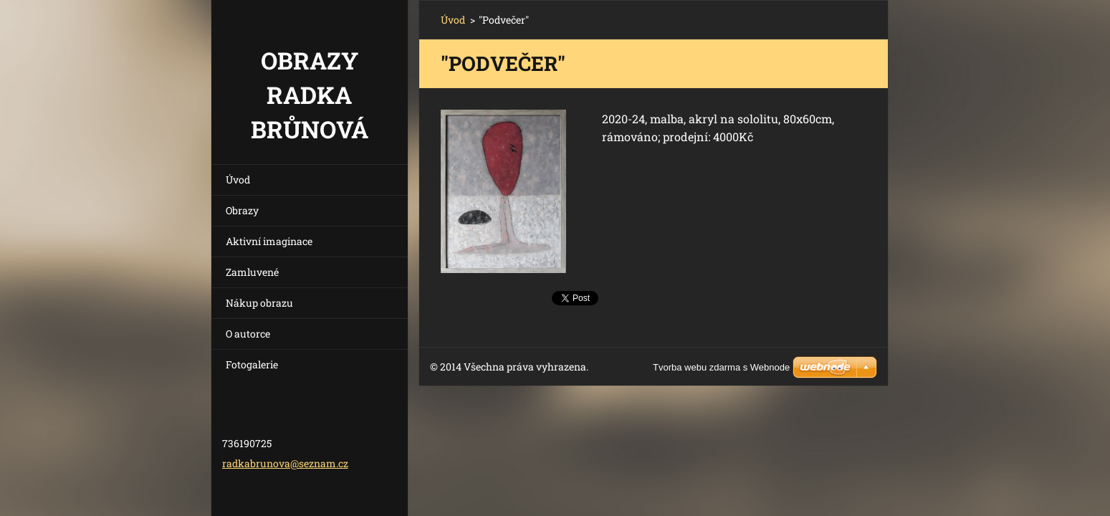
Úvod (238, 179)
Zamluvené (252, 272)
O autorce (248, 333)
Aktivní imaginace (269, 241)
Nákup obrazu (259, 303)
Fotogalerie (252, 364)
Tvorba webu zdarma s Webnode (721, 367)
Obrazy (242, 210)
